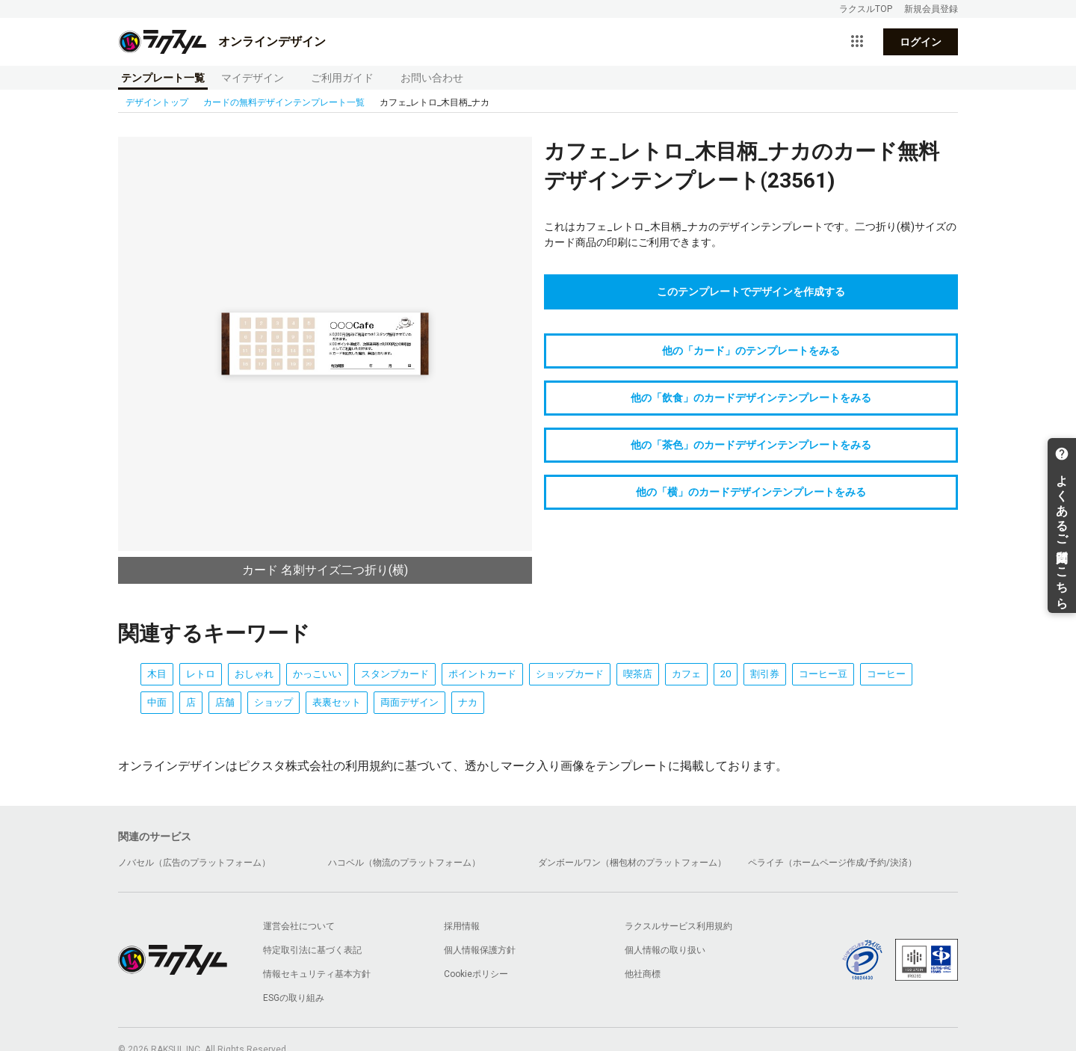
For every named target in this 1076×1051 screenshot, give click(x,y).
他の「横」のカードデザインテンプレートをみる (751, 492)
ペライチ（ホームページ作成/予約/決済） (832, 862)
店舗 (225, 702)
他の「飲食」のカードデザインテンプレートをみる (751, 398)
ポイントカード (482, 673)
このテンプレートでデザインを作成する (751, 292)
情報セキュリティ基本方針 (317, 974)
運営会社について (299, 926)
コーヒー (886, 673)
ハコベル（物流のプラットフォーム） (404, 862)
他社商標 (643, 974)
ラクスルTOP (865, 9)
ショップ (273, 702)
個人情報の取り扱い (665, 950)
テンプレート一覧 (163, 78)
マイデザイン (252, 78)
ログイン (921, 42)
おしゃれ (254, 673)
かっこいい (317, 673)
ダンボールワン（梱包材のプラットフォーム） (632, 862)
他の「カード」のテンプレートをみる (751, 351)
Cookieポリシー (476, 974)
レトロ (200, 673)
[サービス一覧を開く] (857, 42)
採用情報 (462, 926)
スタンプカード (395, 673)
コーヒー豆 (823, 673)
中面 (157, 702)
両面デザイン (409, 702)
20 (725, 673)
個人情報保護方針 (480, 950)
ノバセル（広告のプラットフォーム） (194, 862)
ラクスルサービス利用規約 (678, 926)
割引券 (764, 673)
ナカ (467, 702)
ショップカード (570, 673)
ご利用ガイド (342, 78)
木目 (157, 673)
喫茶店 (637, 673)
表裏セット (336, 702)
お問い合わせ (432, 78)
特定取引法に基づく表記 (312, 950)
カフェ (686, 673)
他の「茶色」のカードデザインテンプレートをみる (751, 445)
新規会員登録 (931, 9)
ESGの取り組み (293, 998)
